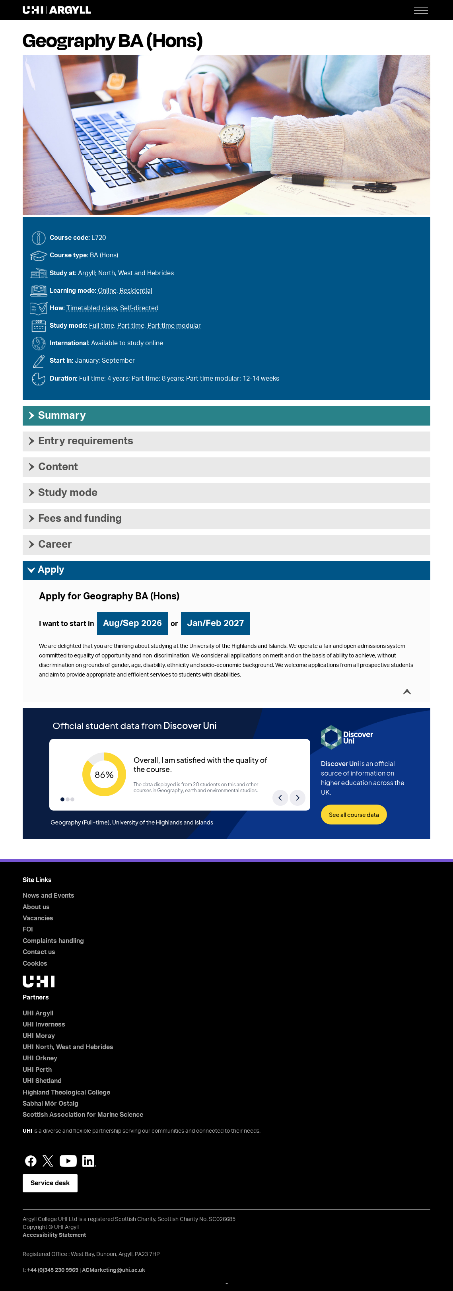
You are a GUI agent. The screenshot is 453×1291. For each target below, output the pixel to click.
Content (52, 467)
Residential (136, 291)
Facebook (31, 1161)
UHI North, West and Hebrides (68, 1047)
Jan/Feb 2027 (215, 623)
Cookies (35, 963)
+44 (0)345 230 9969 (52, 1270)
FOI (28, 929)
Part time (130, 326)
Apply (45, 570)
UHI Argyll (38, 1013)
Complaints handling (53, 941)
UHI (27, 1131)
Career (49, 544)
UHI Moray (39, 1036)
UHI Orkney (40, 1058)
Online (107, 291)
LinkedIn (89, 1161)
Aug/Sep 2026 (132, 623)
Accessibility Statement (54, 1235)
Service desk (50, 1183)
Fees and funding (74, 518)
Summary (56, 415)
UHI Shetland (42, 1081)
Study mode (62, 493)
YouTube (68, 1161)
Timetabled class (91, 308)
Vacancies (38, 918)
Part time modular (174, 326)
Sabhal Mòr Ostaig (50, 1103)
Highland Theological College (66, 1092)
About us (36, 907)
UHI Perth (37, 1070)
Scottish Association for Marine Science (83, 1115)
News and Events (48, 895)
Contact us (39, 952)
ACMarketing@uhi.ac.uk (113, 1270)
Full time (101, 326)
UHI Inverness (44, 1024)
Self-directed (139, 308)
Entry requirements (80, 441)
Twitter (48, 1161)
